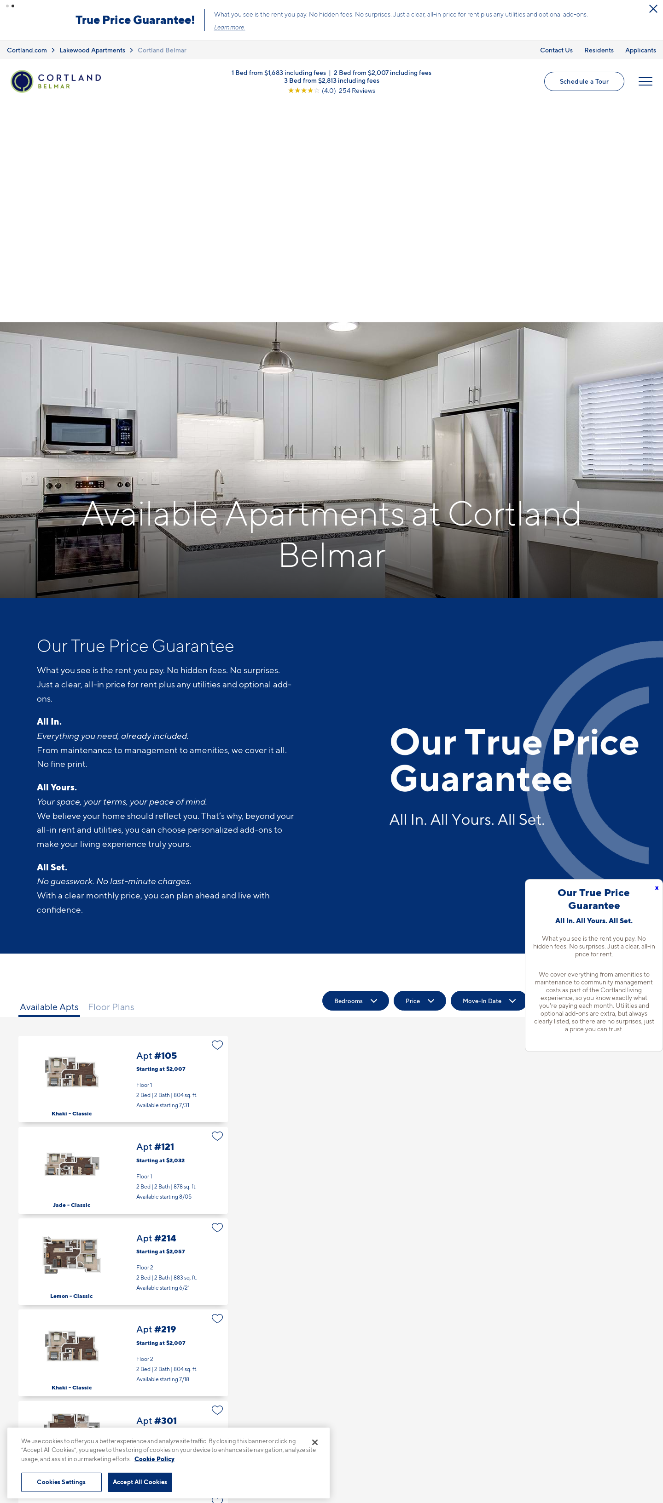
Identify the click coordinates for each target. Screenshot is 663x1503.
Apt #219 (123, 1134)
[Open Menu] (645, 81)
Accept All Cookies (140, 1482)
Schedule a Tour (584, 81)
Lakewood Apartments (92, 50)
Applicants (640, 50)
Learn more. (229, 27)
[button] (7, 6)
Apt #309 (123, 1408)
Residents (599, 50)
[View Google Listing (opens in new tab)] (331, 90)
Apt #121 (123, 951)
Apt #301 (123, 1225)
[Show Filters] (617, 782)
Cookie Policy (154, 1459)
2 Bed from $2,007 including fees (382, 72)
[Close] (315, 1442)
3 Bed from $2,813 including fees (331, 80)
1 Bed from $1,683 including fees (279, 72)
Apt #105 (123, 860)
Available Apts (49, 788)
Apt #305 (123, 1317)
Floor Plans (111, 788)
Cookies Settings (61, 1482)
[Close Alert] (653, 8)
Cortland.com (27, 50)
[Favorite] (217, 826)
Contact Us (556, 50)
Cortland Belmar (162, 50)
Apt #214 (123, 1043)
